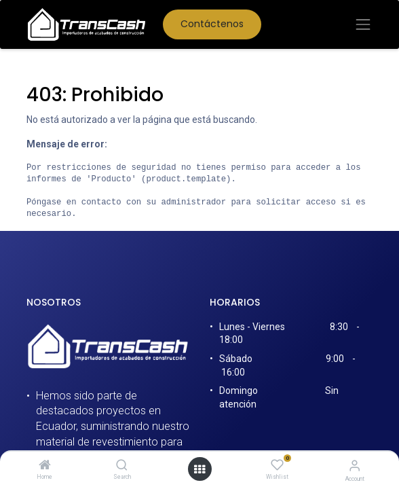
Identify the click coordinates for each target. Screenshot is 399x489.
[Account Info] (354, 465)
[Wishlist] (277, 465)
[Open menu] (199, 469)
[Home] (45, 465)
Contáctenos (212, 24)
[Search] (121, 465)
